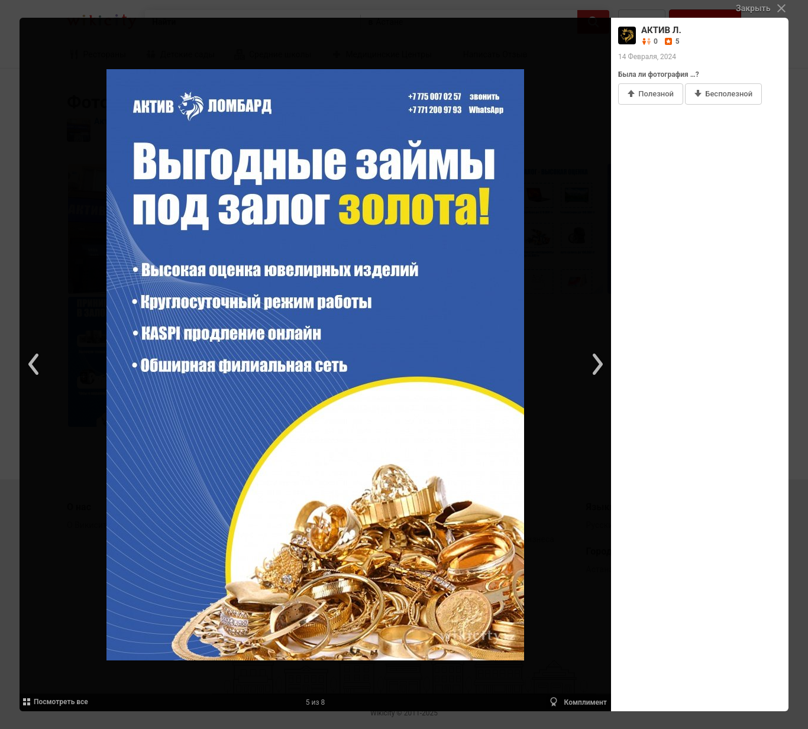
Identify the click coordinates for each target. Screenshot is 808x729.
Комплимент (577, 701)
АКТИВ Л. (661, 30)
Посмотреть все (54, 702)
